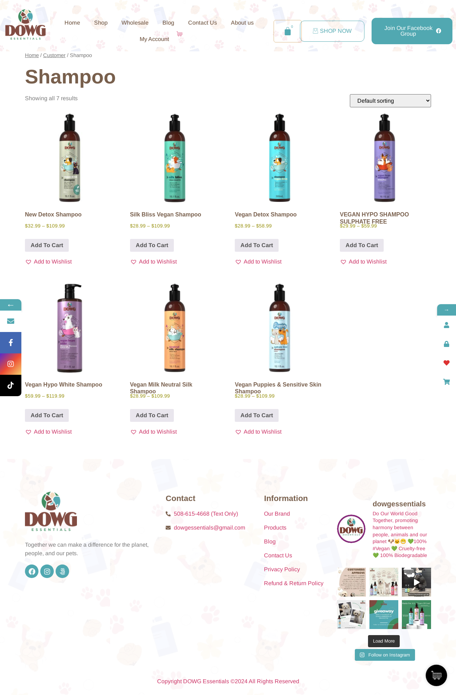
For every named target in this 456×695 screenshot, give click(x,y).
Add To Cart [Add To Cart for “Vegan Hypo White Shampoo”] (47, 415)
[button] (48, 261)
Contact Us (202, 23)
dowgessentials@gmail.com (209, 528)
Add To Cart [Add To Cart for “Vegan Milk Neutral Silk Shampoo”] (152, 415)
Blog (168, 23)
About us (242, 23)
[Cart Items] (181, 34)
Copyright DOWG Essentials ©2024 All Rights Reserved (228, 681)
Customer (54, 55)
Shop (101, 23)
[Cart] (288, 31)
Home (72, 23)
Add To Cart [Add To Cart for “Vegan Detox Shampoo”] (256, 245)
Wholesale (135, 23)
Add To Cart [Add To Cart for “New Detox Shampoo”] (47, 245)
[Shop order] (390, 100)
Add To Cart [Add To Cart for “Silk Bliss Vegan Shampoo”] (152, 245)
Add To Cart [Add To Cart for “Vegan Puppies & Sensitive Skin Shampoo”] (256, 415)
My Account (154, 39)
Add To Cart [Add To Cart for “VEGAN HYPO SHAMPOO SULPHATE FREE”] (362, 245)
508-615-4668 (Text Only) (206, 514)
